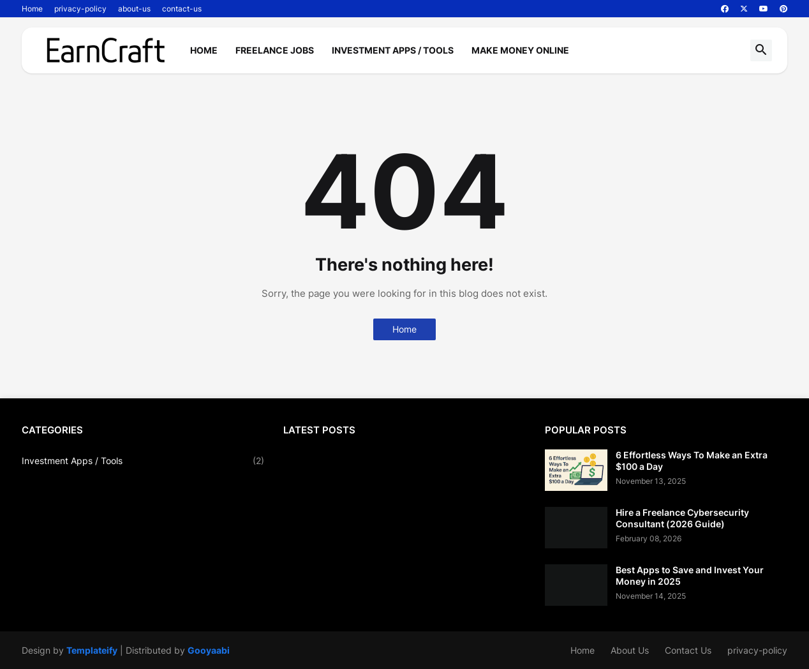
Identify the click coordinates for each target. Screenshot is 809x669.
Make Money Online (520, 50)
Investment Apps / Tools (393, 50)
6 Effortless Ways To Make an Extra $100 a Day (692, 460)
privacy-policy (80, 8)
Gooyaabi (209, 650)
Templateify (91, 650)
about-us (134, 8)
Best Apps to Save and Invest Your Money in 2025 (690, 575)
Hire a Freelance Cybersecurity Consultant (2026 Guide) (682, 518)
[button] (761, 50)
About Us (630, 650)
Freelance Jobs (274, 50)
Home (32, 8)
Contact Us (688, 650)
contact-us (182, 8)
